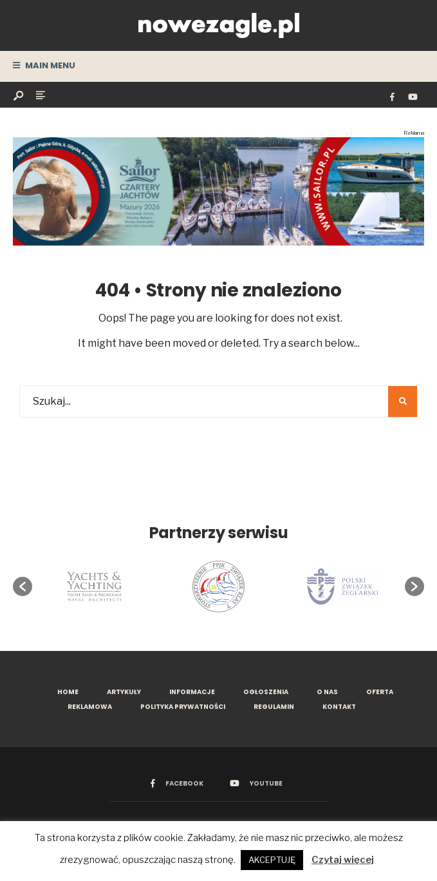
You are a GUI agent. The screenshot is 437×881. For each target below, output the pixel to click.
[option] (94, 586)
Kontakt (339, 707)
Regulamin (274, 707)
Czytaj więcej (342, 860)
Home (68, 692)
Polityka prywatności (182, 707)
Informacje (192, 692)
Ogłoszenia (265, 692)
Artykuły (124, 692)
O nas (327, 692)
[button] (22, 586)
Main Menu (44, 65)
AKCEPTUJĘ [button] (271, 860)
